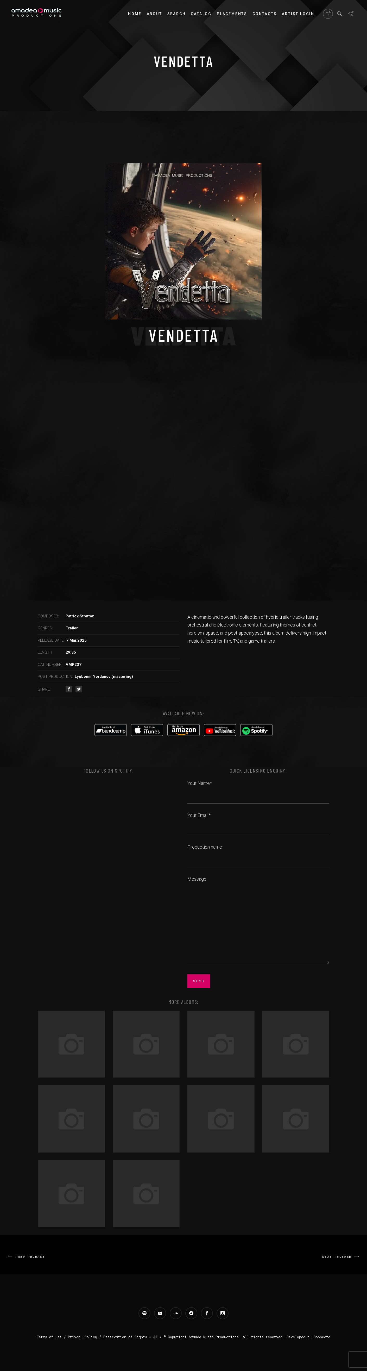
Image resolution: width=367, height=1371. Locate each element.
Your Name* (258, 789)
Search (176, 14)
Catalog (201, 14)
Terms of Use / (52, 1336)
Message (258, 920)
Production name (258, 852)
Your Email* (258, 821)
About (154, 14)
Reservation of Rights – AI (131, 1336)
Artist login (298, 14)
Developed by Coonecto (308, 1336)
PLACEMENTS (232, 14)
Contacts (264, 14)
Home (134, 14)
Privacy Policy (82, 1336)
